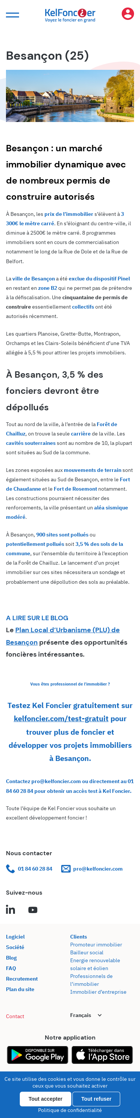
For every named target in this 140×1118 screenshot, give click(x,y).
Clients (78, 936)
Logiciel (15, 936)
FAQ (11, 968)
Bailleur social (86, 952)
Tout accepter (46, 1099)
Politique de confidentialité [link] (70, 1110)
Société (15, 947)
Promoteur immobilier (96, 944)
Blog (11, 957)
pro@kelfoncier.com (92, 869)
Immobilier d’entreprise (98, 991)
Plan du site (20, 989)
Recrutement (22, 978)
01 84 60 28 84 (29, 869)
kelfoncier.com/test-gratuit (61, 718)
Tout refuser (96, 1099)
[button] (11, 15)
